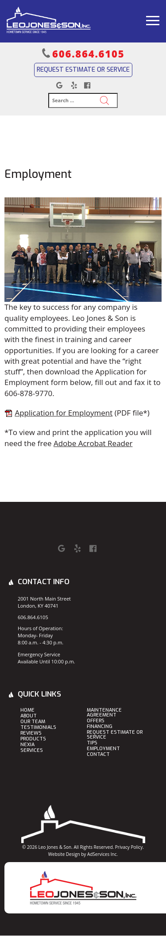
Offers (95, 721)
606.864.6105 (88, 53)
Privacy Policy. (129, 847)
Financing (99, 727)
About (28, 716)
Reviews (31, 733)
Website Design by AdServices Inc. (83, 854)
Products (33, 739)
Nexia (27, 745)
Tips (92, 743)
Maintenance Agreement (104, 713)
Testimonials (38, 728)
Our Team (32, 722)
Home (27, 710)
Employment (103, 749)
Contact (98, 755)
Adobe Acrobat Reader (93, 443)
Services (31, 751)
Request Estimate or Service (83, 69)
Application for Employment (63, 413)
